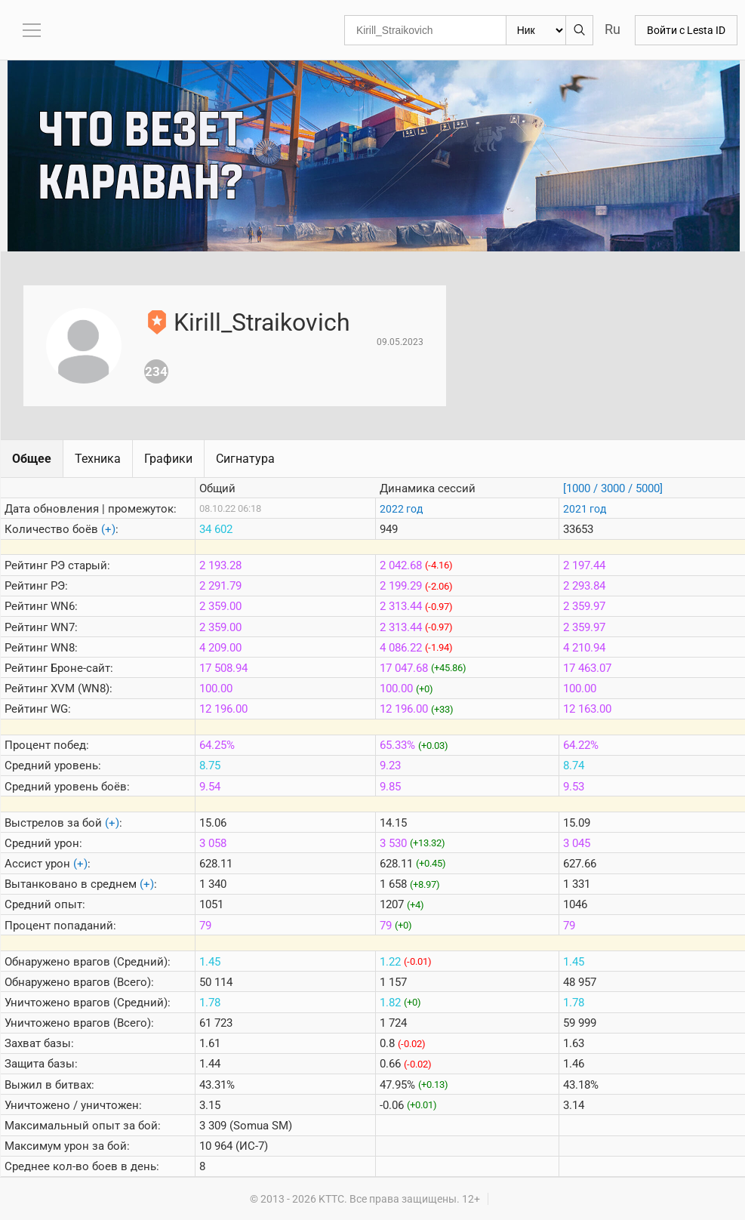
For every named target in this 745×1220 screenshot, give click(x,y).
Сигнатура (245, 458)
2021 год (584, 509)
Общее (31, 458)
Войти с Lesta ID (686, 30)
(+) (108, 529)
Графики (168, 458)
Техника (98, 458)
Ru (612, 29)
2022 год (401, 509)
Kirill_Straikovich (262, 322)
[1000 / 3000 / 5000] (613, 488)
